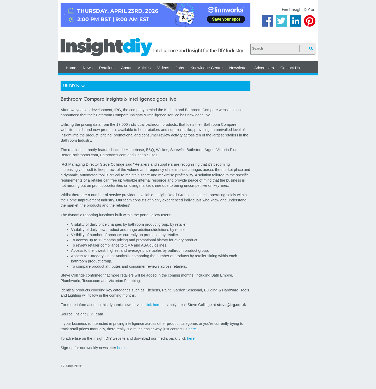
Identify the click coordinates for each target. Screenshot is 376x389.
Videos (163, 67)
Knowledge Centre (206, 67)
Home (71, 67)
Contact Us (290, 67)
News (88, 67)
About (126, 67)
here (192, 329)
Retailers (107, 67)
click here (153, 305)
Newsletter (238, 67)
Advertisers (264, 67)
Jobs (180, 67)
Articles (144, 67)
